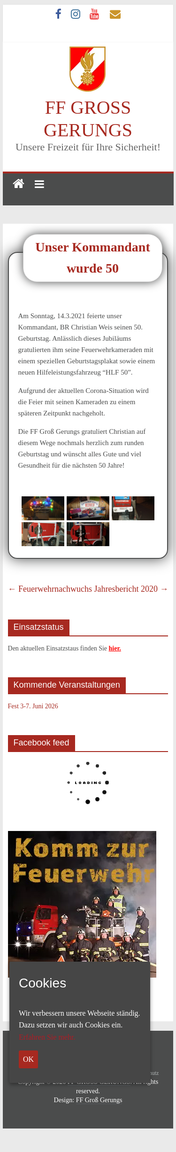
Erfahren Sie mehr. (47, 1037)
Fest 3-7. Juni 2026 (33, 706)
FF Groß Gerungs (99, 1100)
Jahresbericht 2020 (131, 589)
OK (28, 1059)
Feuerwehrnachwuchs (50, 589)
